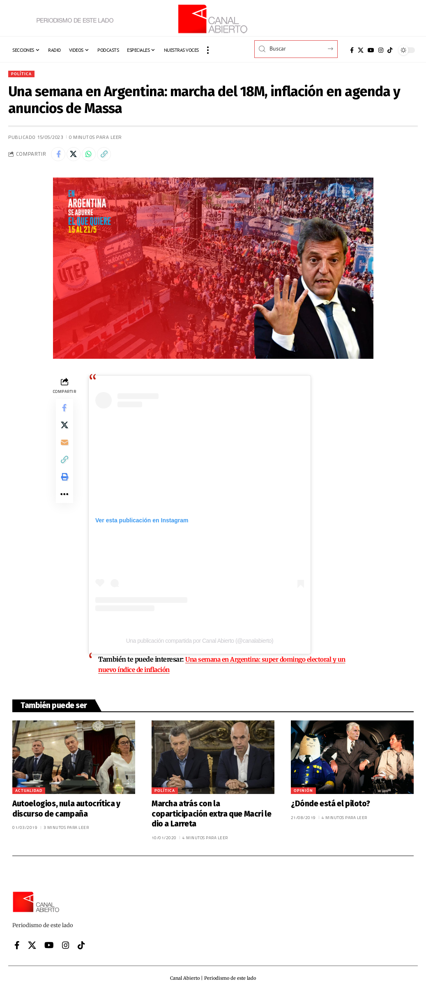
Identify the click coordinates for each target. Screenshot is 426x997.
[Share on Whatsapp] (94, 156)
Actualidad (28, 793)
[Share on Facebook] (59, 156)
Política (23, 74)
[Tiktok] (389, 50)
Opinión (303, 793)
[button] (208, 50)
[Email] (64, 452)
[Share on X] (77, 156)
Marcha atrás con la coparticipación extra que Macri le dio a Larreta (211, 816)
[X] (361, 50)
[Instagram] (380, 50)
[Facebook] (352, 50)
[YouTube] (371, 50)
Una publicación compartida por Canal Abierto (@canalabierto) (200, 644)
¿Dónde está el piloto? (330, 806)
